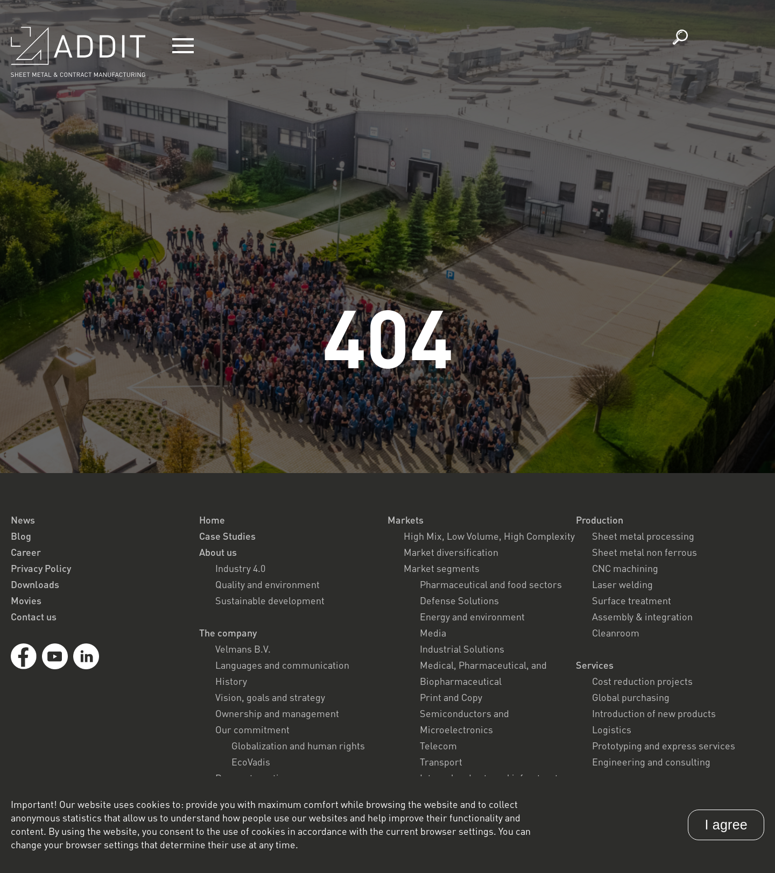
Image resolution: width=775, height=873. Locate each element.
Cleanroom (615, 633)
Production (599, 520)
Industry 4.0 (240, 568)
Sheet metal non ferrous (644, 552)
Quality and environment (267, 584)
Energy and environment (472, 616)
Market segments (442, 568)
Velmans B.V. (243, 649)
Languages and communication (282, 665)
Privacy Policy (41, 568)
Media (433, 633)
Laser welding (622, 584)
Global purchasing (631, 697)
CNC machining (625, 568)
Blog (21, 536)
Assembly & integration (642, 616)
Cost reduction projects (642, 681)
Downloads (35, 584)
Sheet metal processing (643, 536)
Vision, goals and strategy (270, 697)
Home (212, 520)
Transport (441, 762)
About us (218, 552)
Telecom (438, 746)
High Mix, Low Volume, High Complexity (489, 536)
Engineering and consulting (651, 762)
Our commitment (252, 729)
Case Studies (227, 536)
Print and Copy (451, 697)
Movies (26, 600)
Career (26, 552)
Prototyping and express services (663, 746)
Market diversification (451, 552)
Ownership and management (277, 713)
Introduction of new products (654, 713)
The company (228, 633)
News (23, 520)
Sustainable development (270, 600)
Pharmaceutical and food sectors (491, 584)
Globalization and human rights (298, 746)
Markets (406, 520)
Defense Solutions (459, 600)
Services (595, 665)
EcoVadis (250, 762)
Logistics (611, 729)
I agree (726, 824)
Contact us (34, 616)
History (231, 681)
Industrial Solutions (462, 649)
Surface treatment (631, 600)
